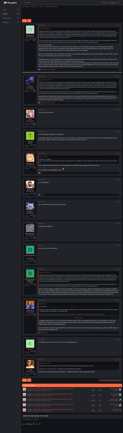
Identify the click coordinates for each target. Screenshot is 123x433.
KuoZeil (30, 349)
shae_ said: (42, 156)
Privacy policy (64, 429)
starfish (116, 405)
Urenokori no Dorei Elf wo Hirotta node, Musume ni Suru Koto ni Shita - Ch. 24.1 (50, 389)
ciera (30, 119)
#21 (118, 25)
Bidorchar (30, 189)
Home (4, 9)
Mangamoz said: (43, 363)
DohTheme (105, 430)
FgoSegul (115, 390)
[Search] (28, 2)
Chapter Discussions (46, 390)
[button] (11, 18)
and (48, 69)
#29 (118, 245)
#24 (118, 131)
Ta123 (30, 370)
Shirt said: (42, 303)
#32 (118, 339)
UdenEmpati (30, 35)
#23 (118, 109)
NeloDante (30, 310)
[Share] (116, 25)
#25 (118, 153)
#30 (118, 269)
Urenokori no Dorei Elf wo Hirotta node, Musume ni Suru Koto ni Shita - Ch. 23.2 (50, 404)
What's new (6, 18)
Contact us (44, 429)
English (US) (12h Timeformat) (30, 429)
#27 (118, 201)
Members (6, 22)
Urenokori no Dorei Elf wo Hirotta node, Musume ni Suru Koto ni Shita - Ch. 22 (49, 394)
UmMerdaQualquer (113, 400)
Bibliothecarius (30, 233)
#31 (118, 300)
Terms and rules (53, 429)
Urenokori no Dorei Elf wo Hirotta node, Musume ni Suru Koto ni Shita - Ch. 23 (49, 399)
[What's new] (118, 2)
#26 (118, 179)
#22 (118, 76)
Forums (5, 14)
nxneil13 (30, 86)
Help (71, 429)
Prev (25, 20)
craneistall (115, 411)
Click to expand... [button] (78, 317)
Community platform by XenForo (108, 429)
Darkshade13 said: (44, 28)
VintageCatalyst (30, 279)
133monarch (30, 163)
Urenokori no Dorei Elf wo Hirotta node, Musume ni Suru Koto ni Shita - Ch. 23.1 (50, 409)
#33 (118, 359)
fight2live (30, 211)
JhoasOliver (115, 395)
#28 (118, 223)
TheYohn (30, 141)
